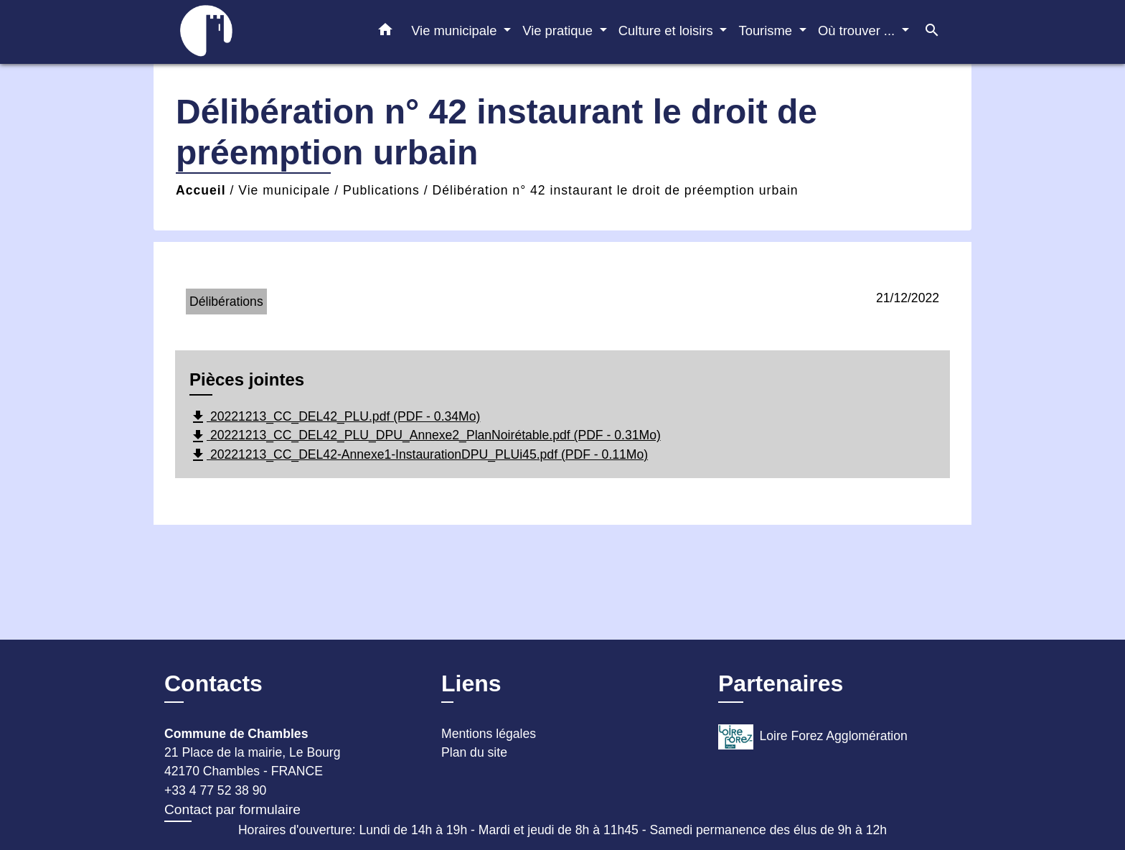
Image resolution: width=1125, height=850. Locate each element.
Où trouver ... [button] (858, 30)
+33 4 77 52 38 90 (215, 790)
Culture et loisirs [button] (667, 30)
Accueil (201, 190)
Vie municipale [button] (455, 30)
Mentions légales (488, 734)
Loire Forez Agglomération (813, 736)
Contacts (213, 683)
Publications (381, 190)
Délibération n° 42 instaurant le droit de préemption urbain (616, 190)
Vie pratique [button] (559, 30)
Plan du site (474, 752)
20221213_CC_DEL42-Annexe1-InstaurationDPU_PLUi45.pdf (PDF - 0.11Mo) (418, 455)
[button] (385, 32)
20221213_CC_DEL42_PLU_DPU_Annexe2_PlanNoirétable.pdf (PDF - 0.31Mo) (425, 436)
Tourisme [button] (767, 30)
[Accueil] (254, 32)
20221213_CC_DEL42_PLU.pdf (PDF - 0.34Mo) (334, 417)
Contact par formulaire (232, 809)
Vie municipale (284, 190)
